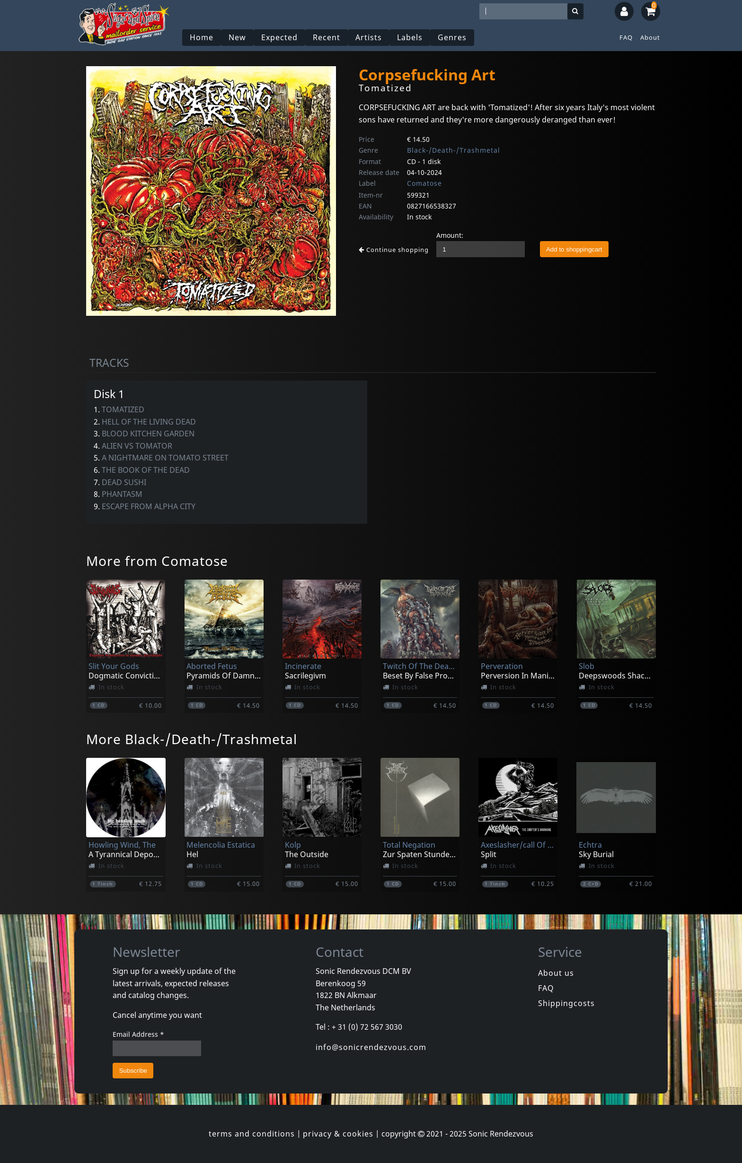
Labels (410, 37)
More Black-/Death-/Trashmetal (191, 739)
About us (556, 973)
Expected (279, 37)
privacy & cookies (338, 1133)
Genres (452, 37)
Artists (368, 37)
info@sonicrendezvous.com (371, 1047)
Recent (326, 37)
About (650, 37)
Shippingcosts (566, 1003)
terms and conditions (252, 1133)
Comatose (424, 183)
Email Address (138, 1034)
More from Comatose (157, 561)
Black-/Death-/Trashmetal (453, 150)
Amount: (449, 235)
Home (201, 37)
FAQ (626, 37)
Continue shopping (394, 249)
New (237, 37)
